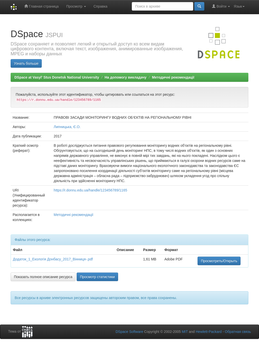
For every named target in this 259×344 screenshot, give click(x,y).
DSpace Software (129, 332)
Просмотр (76, 6)
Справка (100, 6)
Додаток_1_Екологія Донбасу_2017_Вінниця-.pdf (53, 259)
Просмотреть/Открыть (219, 261)
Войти (221, 6)
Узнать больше (26, 63)
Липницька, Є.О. (67, 127)
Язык (239, 6)
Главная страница (41, 6)
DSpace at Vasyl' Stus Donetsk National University (56, 77)
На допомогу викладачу (125, 77)
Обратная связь (238, 332)
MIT (185, 332)
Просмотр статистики (97, 277)
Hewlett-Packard (209, 332)
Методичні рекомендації (173, 77)
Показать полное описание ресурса (43, 277)
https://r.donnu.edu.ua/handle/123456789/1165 (90, 190)
